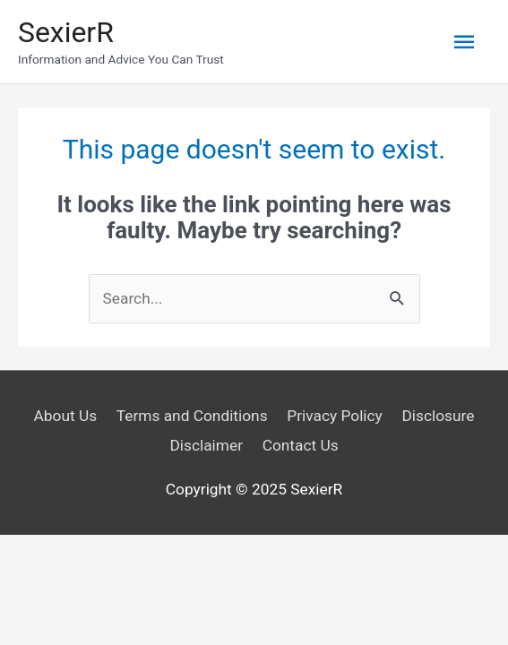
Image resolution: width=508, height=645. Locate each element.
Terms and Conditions (192, 416)
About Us (66, 416)
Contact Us (301, 445)
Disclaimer (206, 445)
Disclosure (437, 416)
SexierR (66, 32)
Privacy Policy (335, 416)
